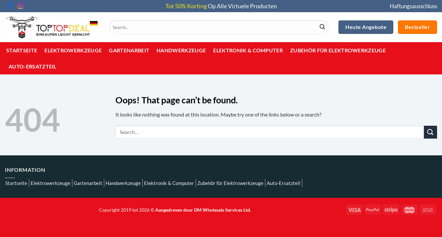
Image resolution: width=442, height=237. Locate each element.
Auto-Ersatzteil (33, 66)
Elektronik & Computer (248, 50)
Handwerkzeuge (181, 50)
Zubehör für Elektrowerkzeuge (338, 50)
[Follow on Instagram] (20, 6)
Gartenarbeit (129, 50)
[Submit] (322, 27)
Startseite (21, 50)
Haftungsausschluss (413, 6)
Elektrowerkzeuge (73, 50)
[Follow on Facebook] (10, 6)
